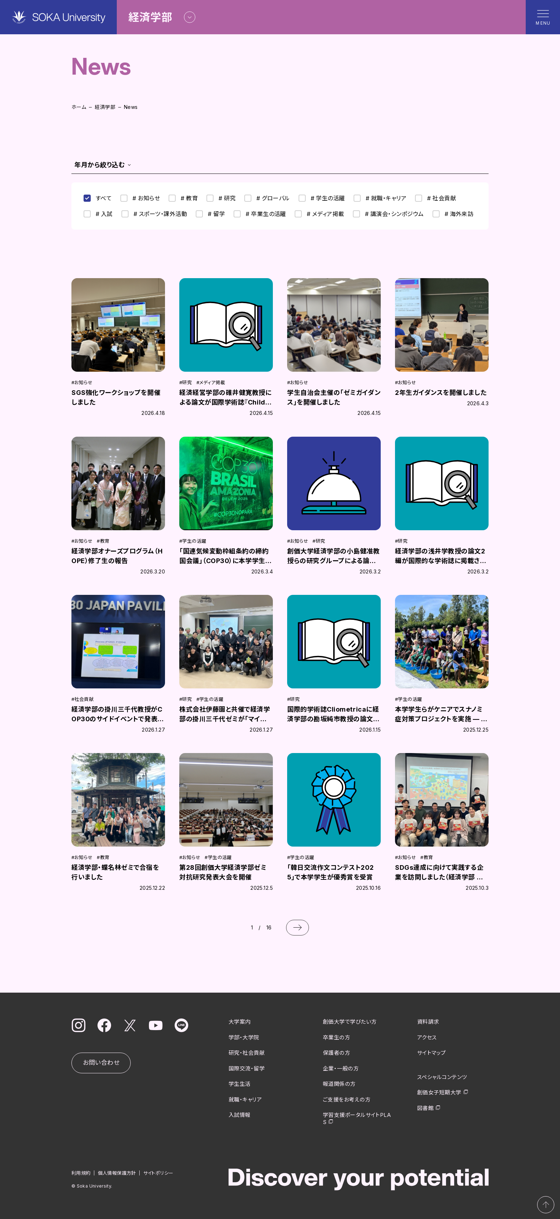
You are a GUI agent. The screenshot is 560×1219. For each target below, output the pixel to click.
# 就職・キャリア (380, 198)
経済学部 (105, 107)
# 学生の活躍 (322, 198)
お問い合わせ (101, 1062)
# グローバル (267, 198)
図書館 (425, 1108)
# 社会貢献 (435, 198)
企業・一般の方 (341, 1068)
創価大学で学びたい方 (350, 1021)
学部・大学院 (244, 1037)
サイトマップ (431, 1052)
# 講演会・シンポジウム (388, 214)
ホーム (78, 107)
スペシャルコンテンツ (442, 1077)
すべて (97, 198)
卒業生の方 (336, 1037)
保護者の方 (336, 1052)
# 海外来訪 (453, 214)
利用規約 (81, 1173)
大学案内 (240, 1021)
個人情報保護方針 (117, 1173)
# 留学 (210, 214)
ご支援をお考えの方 (346, 1099)
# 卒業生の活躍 (260, 214)
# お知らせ (140, 198)
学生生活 (240, 1083)
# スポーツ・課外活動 (154, 214)
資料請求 (428, 1021)
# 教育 (183, 198)
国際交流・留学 (247, 1068)
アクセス (427, 1037)
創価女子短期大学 (439, 1092)
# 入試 (98, 214)
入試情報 (240, 1115)
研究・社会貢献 (247, 1052)
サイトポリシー (158, 1173)
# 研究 (221, 198)
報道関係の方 (339, 1083)
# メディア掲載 (319, 214)
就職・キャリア (245, 1099)
